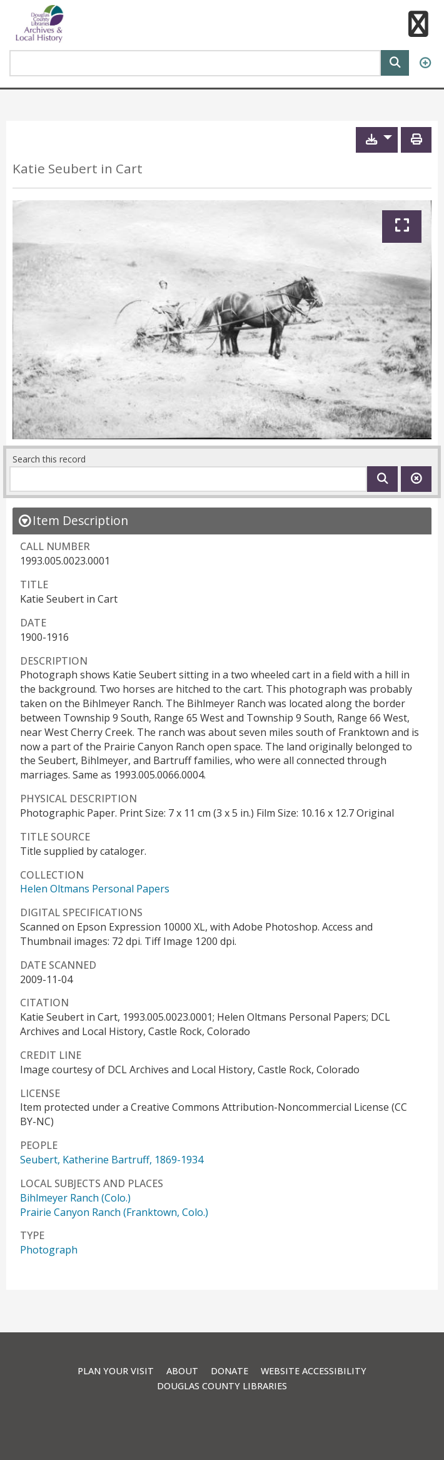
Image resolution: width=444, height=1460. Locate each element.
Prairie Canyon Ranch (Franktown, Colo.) (114, 1212)
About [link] (182, 1371)
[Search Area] (195, 63)
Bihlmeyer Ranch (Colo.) (75, 1198)
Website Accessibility (313, 1371)
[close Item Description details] (73, 520)
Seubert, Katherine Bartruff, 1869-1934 (111, 1159)
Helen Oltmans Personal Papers (94, 889)
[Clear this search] (416, 479)
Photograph (49, 1250)
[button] (417, 25)
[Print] (416, 140)
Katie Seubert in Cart (78, 168)
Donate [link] (229, 1371)
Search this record (49, 459)
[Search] (395, 62)
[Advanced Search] (425, 63)
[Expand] (401, 226)
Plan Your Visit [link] (116, 1371)
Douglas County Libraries (222, 1386)
